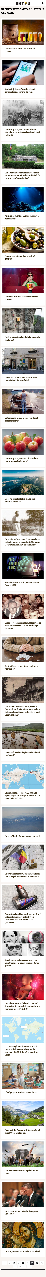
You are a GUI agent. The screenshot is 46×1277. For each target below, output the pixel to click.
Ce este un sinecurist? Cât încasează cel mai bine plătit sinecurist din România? (22, 875)
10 (14, 1263)
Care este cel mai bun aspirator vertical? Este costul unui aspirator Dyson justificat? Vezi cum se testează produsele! (23, 918)
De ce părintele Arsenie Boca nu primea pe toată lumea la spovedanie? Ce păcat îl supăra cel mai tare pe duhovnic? (22, 542)
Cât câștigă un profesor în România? (21, 1092)
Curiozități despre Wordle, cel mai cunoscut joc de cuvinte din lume (20, 90)
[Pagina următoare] (29, 1266)
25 (41, 1263)
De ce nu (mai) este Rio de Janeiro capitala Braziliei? (20, 500)
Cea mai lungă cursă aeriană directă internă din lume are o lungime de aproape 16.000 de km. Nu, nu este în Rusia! (21, 1050)
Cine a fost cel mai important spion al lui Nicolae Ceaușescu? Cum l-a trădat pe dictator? (23, 626)
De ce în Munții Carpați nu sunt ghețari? (22, 836)
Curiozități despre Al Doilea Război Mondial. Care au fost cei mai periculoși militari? (22, 132)
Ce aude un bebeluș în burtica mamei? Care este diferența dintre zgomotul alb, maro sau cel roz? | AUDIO (22, 1006)
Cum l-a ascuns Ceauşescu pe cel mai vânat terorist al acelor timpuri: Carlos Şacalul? (22, 963)
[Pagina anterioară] (4, 1263)
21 (23, 1263)
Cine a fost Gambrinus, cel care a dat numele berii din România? (21, 379)
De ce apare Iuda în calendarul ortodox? (22, 1251)
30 (20, 1266)
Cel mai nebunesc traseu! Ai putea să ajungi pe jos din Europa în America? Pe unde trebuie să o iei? (22, 796)
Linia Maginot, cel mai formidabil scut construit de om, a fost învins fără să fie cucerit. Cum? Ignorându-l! (22, 175)
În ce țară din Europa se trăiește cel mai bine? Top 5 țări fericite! (22, 1131)
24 (37, 1263)
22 (27, 1263)
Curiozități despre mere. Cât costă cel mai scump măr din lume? (21, 460)
